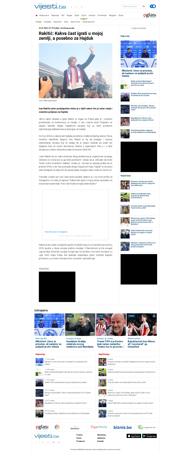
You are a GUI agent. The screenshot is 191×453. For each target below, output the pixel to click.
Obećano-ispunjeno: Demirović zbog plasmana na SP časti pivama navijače (143, 245)
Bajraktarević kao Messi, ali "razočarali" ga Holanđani (141, 344)
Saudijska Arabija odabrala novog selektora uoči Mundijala (143, 131)
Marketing (101, 435)
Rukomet (57, 22)
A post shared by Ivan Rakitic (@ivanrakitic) (75, 236)
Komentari (102, 15)
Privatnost (80, 441)
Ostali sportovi (88, 22)
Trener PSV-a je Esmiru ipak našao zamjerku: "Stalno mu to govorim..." (110, 344)
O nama (79, 435)
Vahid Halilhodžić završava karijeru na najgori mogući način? (141, 232)
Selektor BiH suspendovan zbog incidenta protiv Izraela (143, 94)
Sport (83, 15)
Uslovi (78, 438)
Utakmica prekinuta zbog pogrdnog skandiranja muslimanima (141, 196)
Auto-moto (75, 22)
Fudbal (39, 22)
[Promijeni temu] (153, 6)
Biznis (121, 15)
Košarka (47, 22)
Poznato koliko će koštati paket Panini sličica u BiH (143, 207)
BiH (63, 15)
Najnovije (55, 15)
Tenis (66, 22)
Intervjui (92, 15)
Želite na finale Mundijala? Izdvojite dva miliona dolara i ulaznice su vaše (142, 83)
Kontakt (100, 441)
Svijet (76, 15)
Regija (69, 15)
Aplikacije (101, 438)
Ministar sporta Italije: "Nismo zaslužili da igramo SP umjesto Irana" (143, 108)
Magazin (112, 15)
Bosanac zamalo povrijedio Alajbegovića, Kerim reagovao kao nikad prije (143, 183)
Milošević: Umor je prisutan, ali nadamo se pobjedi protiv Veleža (137, 73)
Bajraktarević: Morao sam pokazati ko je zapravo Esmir (142, 119)
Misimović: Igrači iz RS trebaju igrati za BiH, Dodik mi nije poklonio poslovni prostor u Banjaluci (143, 221)
